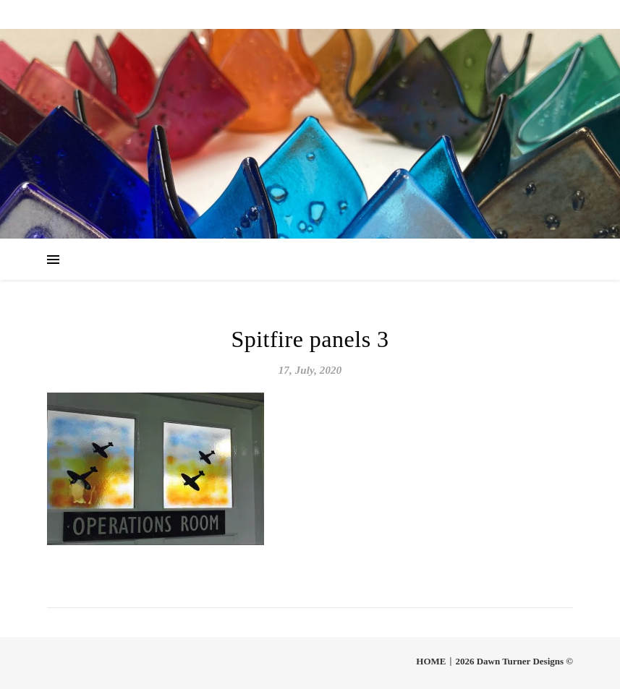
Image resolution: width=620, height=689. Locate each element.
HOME (431, 661)
